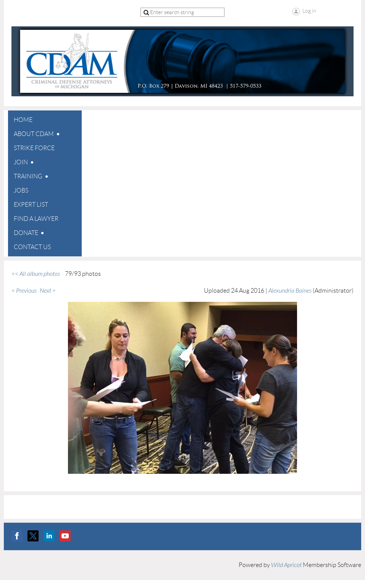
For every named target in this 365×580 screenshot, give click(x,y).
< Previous (24, 290)
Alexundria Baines (290, 290)
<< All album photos (35, 274)
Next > (48, 290)
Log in (309, 11)
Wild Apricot (286, 565)
